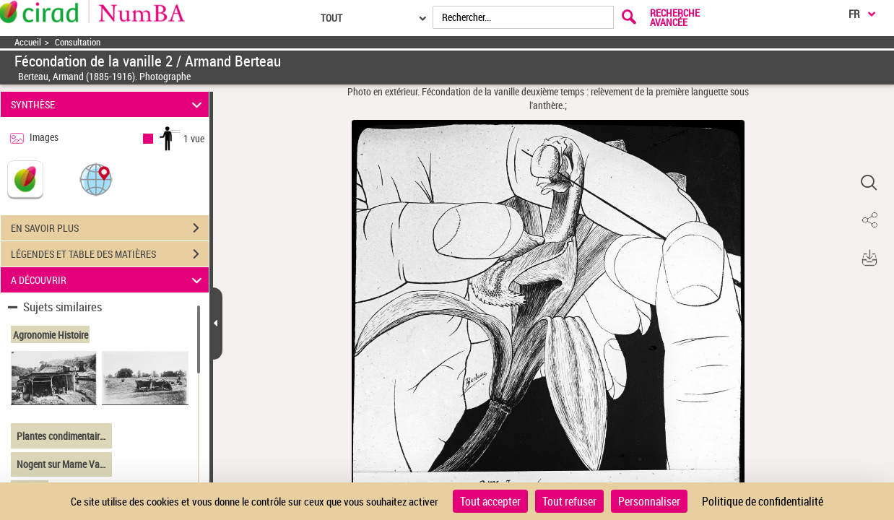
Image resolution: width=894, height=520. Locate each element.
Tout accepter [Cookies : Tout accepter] (490, 501)
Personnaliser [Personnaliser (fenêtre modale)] (649, 501)
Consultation (77, 42)
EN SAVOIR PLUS (110, 228)
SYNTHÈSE (108, 104)
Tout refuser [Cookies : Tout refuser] (569, 501)
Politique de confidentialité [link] (762, 501)
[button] (96, 179)
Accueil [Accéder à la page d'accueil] (27, 42)
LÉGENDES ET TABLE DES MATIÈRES (110, 254)
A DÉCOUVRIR (108, 279)
